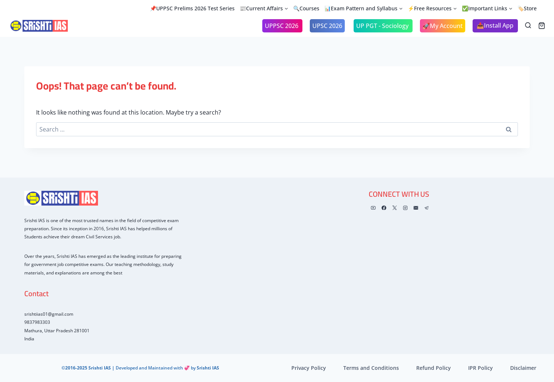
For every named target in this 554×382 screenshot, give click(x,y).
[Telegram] (426, 208)
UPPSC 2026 (282, 26)
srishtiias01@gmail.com (48, 314)
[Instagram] (405, 208)
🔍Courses (306, 8)
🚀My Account (442, 26)
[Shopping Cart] (541, 25)
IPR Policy (480, 367)
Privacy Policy (308, 367)
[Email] (415, 208)
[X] (394, 208)
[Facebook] (384, 208)
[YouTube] (373, 208)
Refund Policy (433, 367)
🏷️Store (527, 8)
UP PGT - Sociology (383, 26)
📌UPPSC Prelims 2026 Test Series (192, 8)
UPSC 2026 (327, 26)
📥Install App (495, 25)
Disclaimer (523, 367)
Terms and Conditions (371, 367)
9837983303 (37, 322)
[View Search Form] (528, 25)
